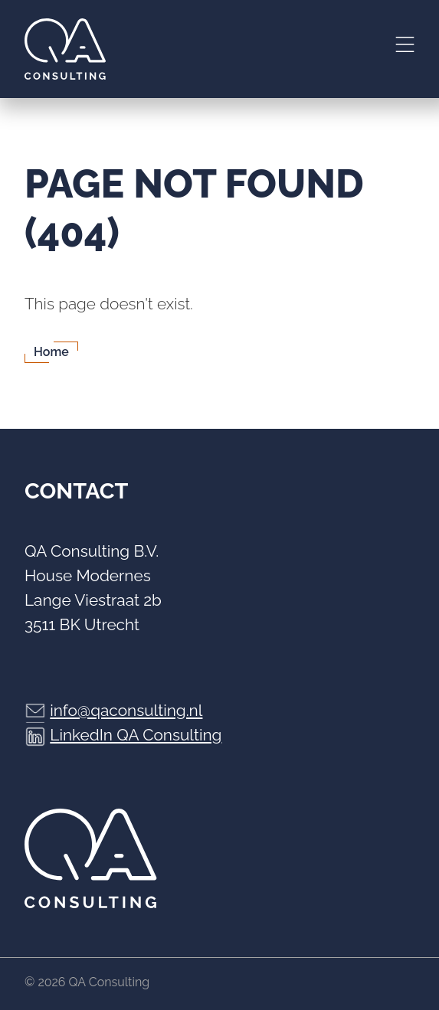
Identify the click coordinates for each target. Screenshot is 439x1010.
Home (51, 352)
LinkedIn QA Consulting (135, 734)
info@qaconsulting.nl (126, 710)
